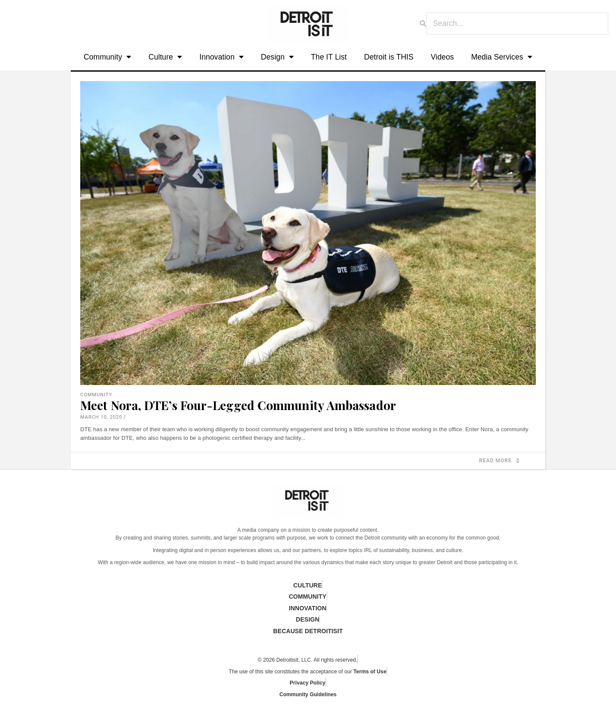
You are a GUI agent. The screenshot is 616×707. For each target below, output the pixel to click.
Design (277, 57)
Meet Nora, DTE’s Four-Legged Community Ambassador (238, 405)
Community (107, 57)
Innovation (221, 57)
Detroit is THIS (389, 57)
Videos (442, 57)
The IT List (329, 57)
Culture (165, 57)
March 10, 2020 (101, 417)
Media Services (501, 57)
